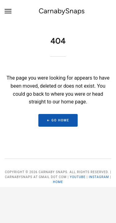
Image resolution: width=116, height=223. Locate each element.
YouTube (78, 177)
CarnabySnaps (62, 11)
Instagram (99, 177)
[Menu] (8, 11)
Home (58, 182)
